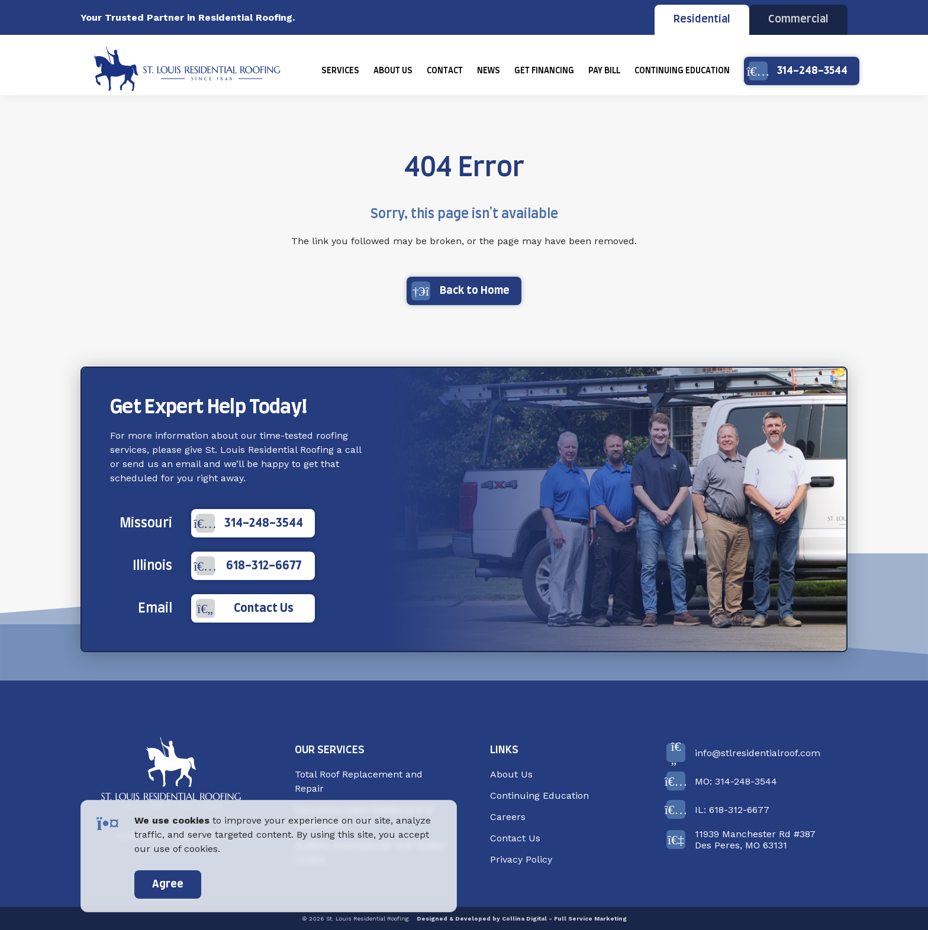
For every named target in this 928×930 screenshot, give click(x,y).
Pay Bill (604, 71)
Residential (702, 19)
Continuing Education (682, 71)
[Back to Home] (171, 774)
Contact (445, 71)
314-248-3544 (798, 70)
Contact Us (245, 608)
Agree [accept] (167, 884)
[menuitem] (340, 71)
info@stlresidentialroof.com (743, 752)
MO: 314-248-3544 (721, 781)
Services (340, 71)
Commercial (798, 19)
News (488, 71)
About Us (393, 71)
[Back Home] (187, 71)
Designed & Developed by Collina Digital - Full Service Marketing (522, 918)
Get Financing (544, 71)
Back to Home (460, 290)
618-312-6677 (248, 565)
